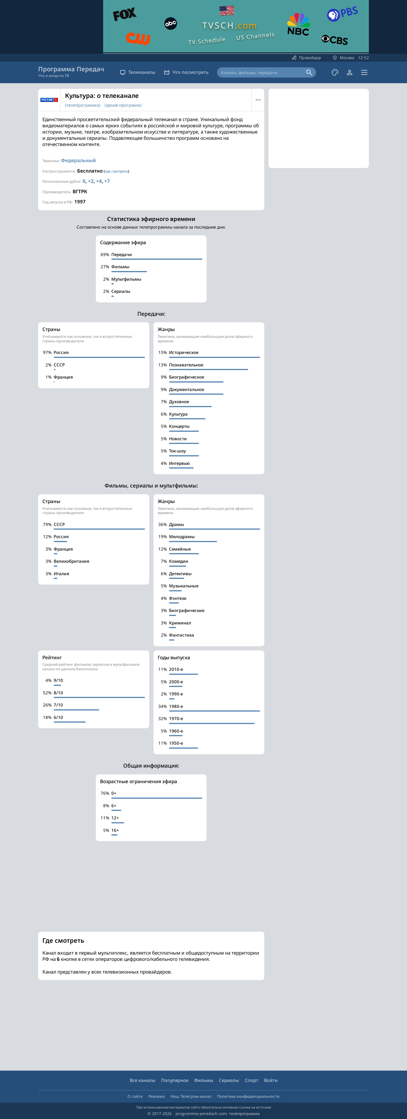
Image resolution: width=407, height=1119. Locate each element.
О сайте (135, 1096)
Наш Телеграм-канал (190, 1096)
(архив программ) (123, 105)
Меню (258, 100)
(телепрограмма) (82, 105)
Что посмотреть (186, 72)
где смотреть (116, 171)
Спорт (251, 1080)
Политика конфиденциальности (248, 1096)
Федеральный (78, 160)
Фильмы (203, 1080)
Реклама (156, 1096)
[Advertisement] (151, 886)
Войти (271, 1080)
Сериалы (229, 1080)
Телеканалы (137, 72)
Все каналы (142, 1080)
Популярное (175, 1080)
